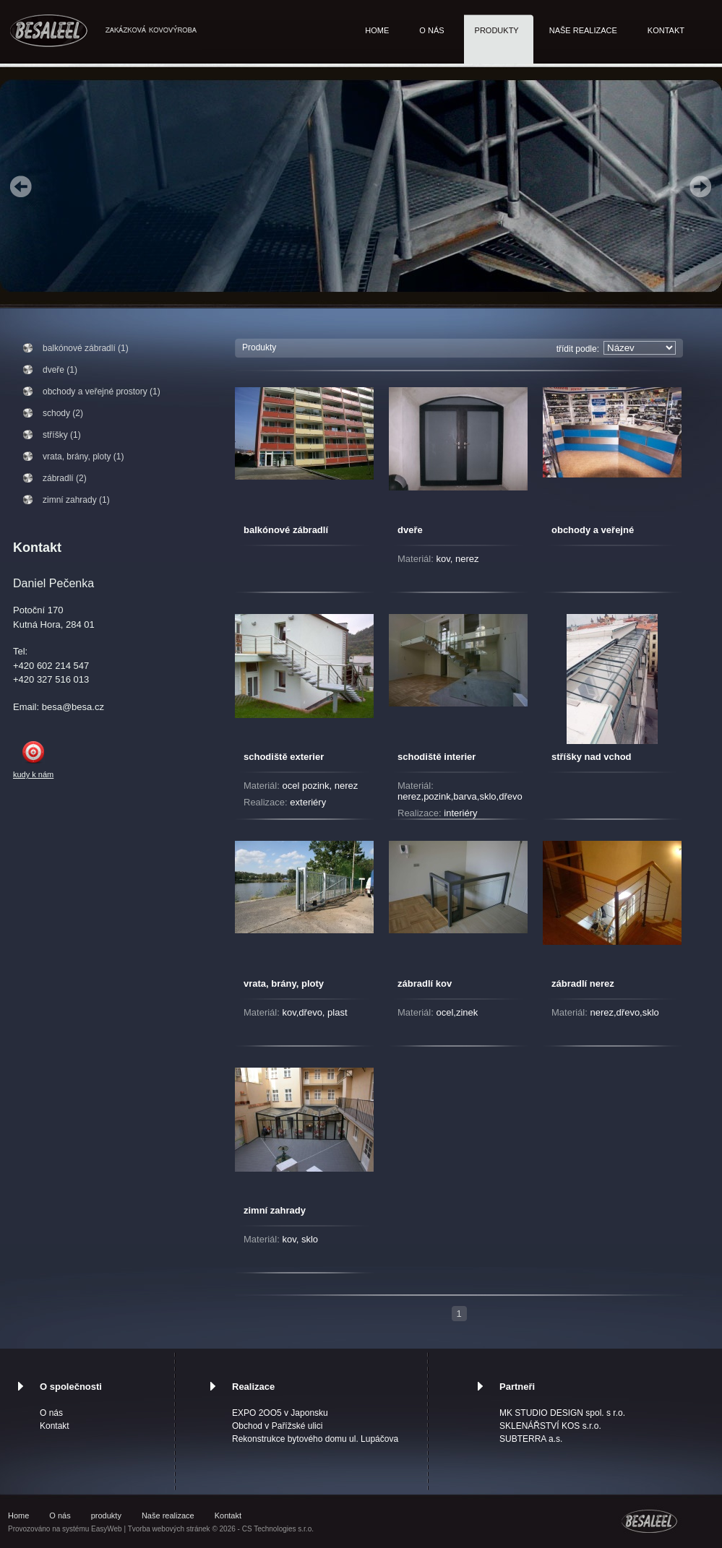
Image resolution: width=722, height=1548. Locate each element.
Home (377, 30)
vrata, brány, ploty (284, 983)
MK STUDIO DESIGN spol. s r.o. (562, 1413)
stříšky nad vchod (591, 756)
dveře (410, 529)
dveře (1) (60, 370)
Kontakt (666, 30)
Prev (21, 186)
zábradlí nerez (582, 983)
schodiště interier (436, 756)
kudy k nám (33, 774)
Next (700, 186)
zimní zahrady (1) (76, 500)
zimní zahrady (275, 1210)
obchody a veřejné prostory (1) (101, 391)
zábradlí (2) (65, 478)
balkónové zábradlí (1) (86, 348)
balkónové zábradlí (286, 529)
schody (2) (63, 413)
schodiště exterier (284, 756)
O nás (431, 30)
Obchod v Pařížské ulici (277, 1426)
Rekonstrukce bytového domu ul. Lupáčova (315, 1439)
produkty (497, 30)
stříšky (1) (62, 435)
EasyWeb (106, 1529)
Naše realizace (583, 30)
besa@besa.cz (73, 706)
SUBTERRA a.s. (530, 1439)
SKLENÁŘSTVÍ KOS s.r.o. (550, 1426)
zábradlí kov (424, 983)
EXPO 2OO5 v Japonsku (280, 1413)
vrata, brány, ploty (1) (83, 456)
